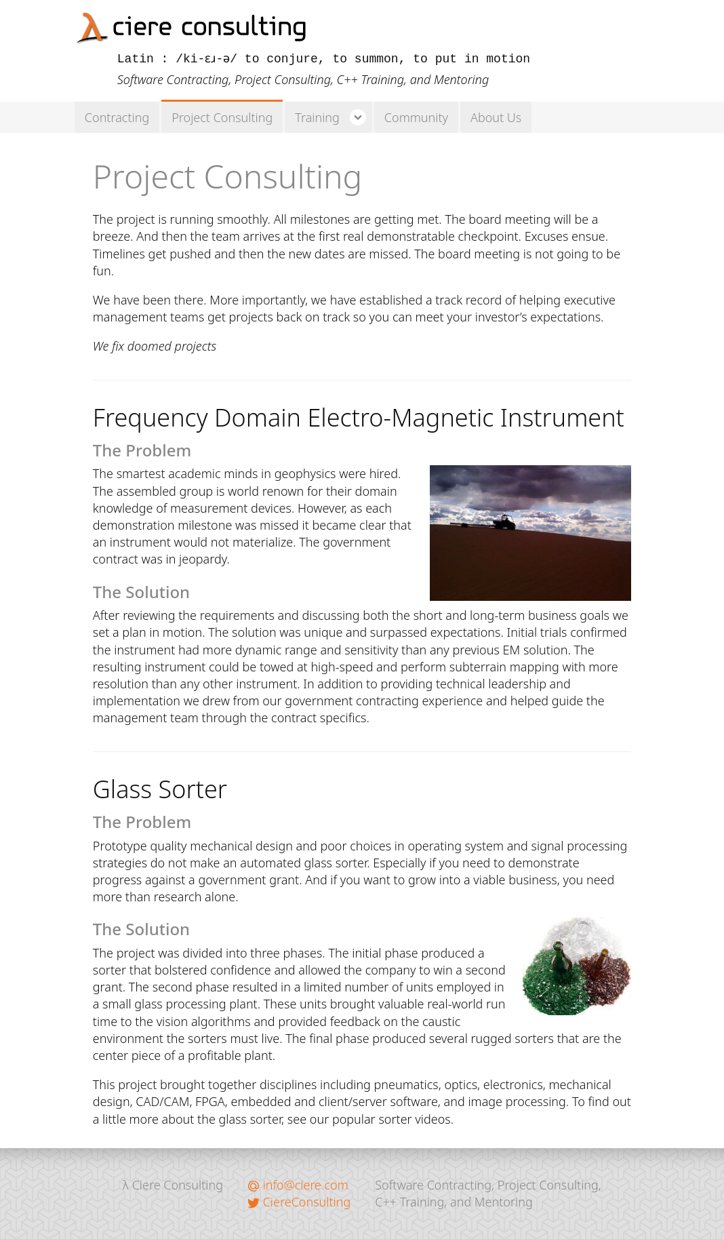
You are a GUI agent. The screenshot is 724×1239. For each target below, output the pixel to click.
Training (317, 117)
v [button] (356, 117)
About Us (495, 117)
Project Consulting (222, 117)
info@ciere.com (297, 1185)
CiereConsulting (298, 1202)
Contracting (117, 117)
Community (416, 117)
